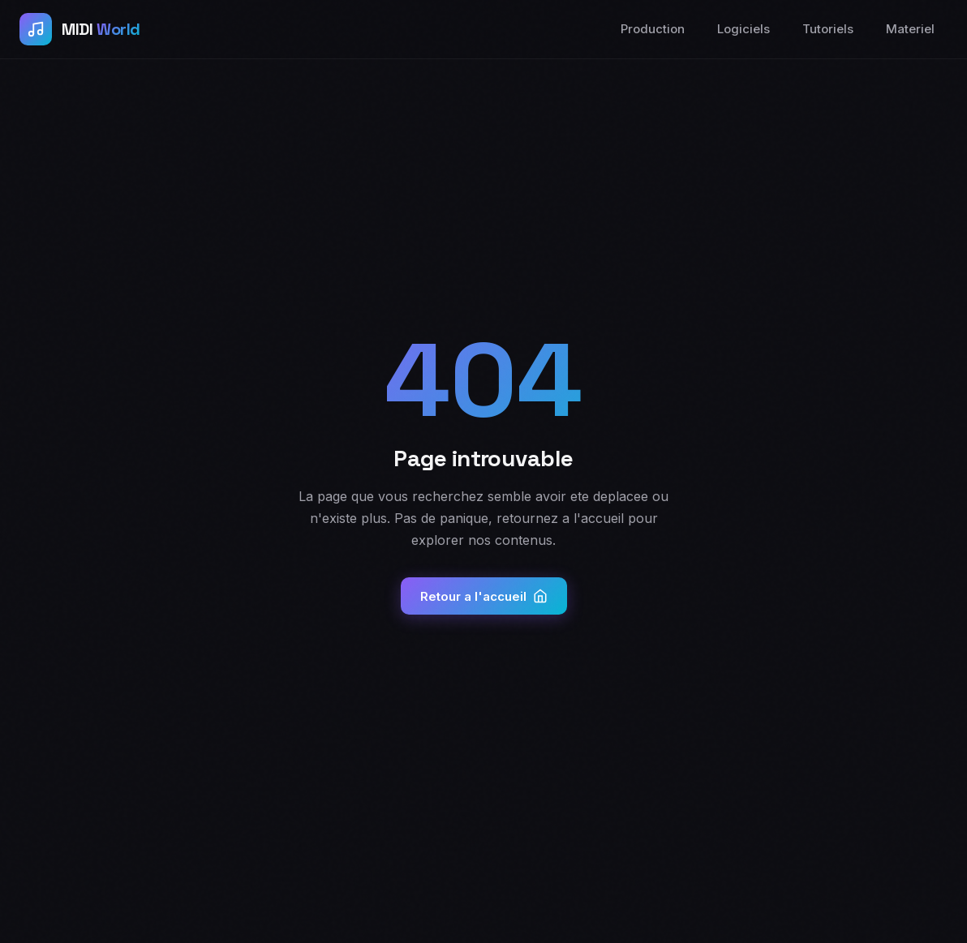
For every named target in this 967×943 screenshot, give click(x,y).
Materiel (910, 28)
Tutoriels (827, 28)
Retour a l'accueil (484, 596)
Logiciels (743, 28)
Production (653, 28)
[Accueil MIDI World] (79, 29)
